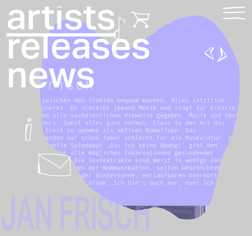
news (51, 76)
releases (79, 47)
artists (61, 18)
